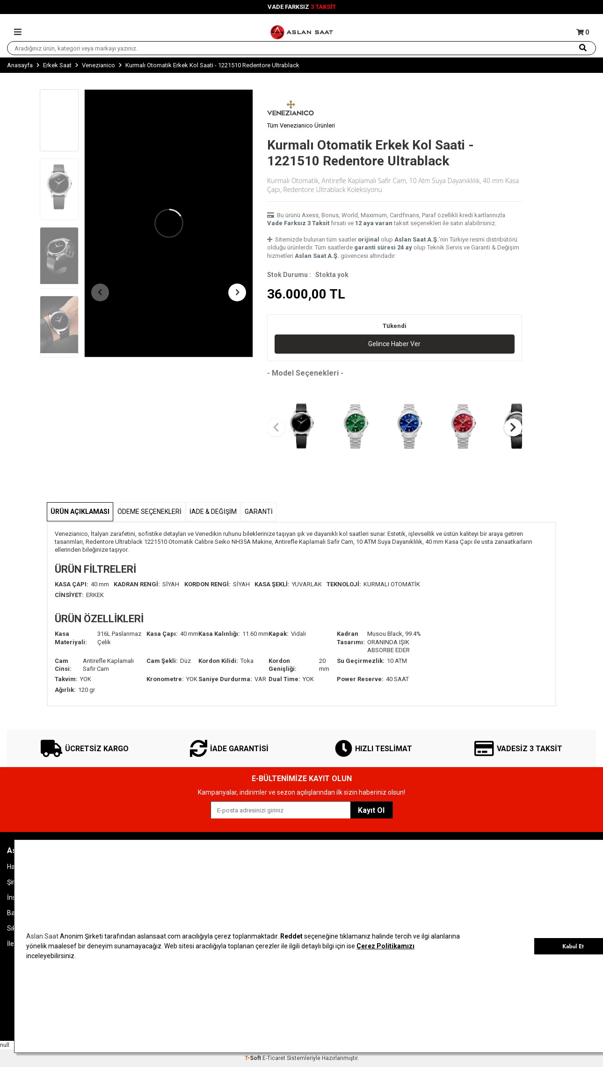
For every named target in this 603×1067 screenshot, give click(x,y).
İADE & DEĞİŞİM (213, 511)
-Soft (253, 1058)
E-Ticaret (273, 1058)
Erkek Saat (57, 65)
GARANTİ (259, 511)
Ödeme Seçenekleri (149, 511)
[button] (100, 292)
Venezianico (98, 65)
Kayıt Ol (371, 810)
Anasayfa (20, 65)
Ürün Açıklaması (80, 511)
